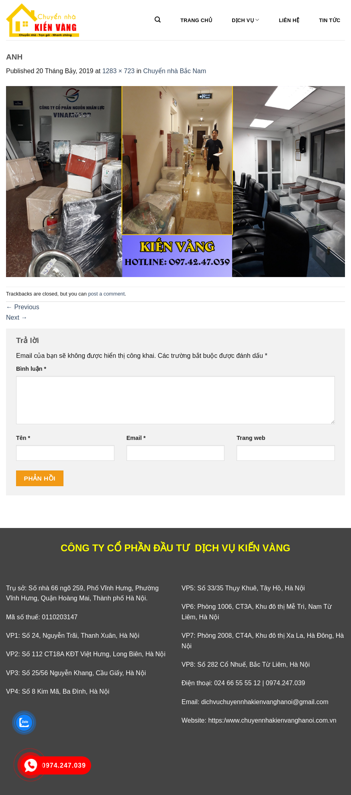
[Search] (157, 19)
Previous (22, 307)
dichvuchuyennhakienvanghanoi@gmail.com (265, 701)
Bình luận (31, 369)
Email (136, 438)
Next (16, 317)
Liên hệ (289, 20)
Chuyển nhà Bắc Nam (174, 71)
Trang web (251, 438)
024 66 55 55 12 (237, 683)
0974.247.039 (285, 683)
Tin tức (329, 20)
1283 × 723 (118, 71)
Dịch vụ (245, 20)
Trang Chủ (196, 20)
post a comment (106, 294)
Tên (23, 438)
